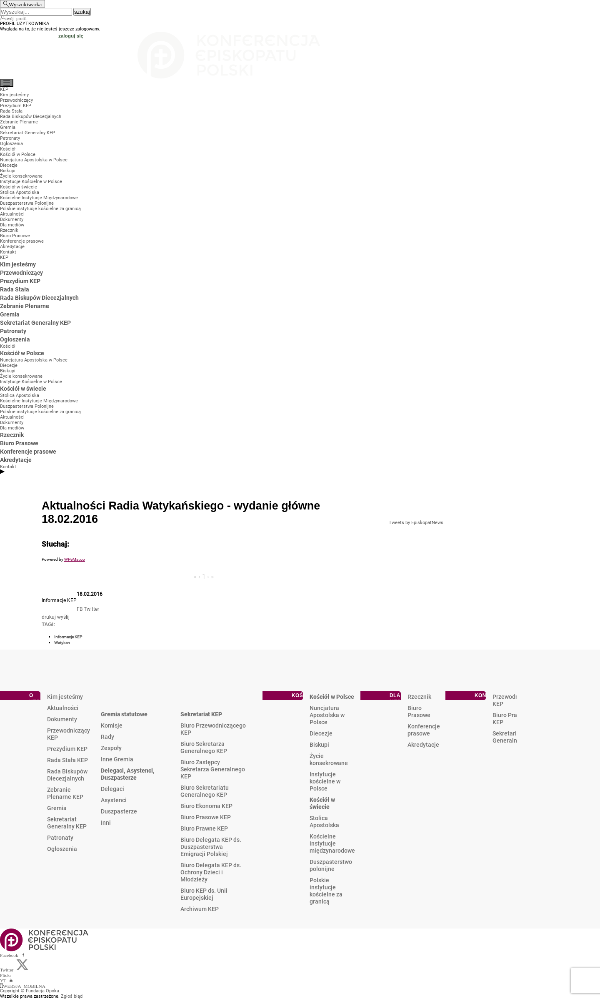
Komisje (111, 725)
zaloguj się (70, 35)
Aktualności (62, 708)
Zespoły (111, 748)
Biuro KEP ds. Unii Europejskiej (204, 894)
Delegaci (112, 789)
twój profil (16, 17)
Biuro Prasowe (419, 711)
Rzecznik (419, 696)
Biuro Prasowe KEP (205, 817)
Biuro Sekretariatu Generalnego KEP (204, 791)
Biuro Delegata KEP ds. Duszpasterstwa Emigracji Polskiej (210, 846)
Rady (107, 736)
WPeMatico (74, 559)
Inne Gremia (117, 759)
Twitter (91, 609)
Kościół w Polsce (332, 696)
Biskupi (319, 744)
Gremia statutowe (124, 714)
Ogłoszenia (62, 849)
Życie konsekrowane (329, 759)
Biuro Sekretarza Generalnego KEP (203, 747)
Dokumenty (62, 719)
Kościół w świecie (322, 803)
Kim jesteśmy (65, 696)
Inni (106, 822)
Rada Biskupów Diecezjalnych (67, 775)
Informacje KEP (68, 637)
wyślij (63, 617)
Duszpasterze (119, 811)
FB (79, 609)
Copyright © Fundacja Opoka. (30, 991)
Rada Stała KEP (67, 760)
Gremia (57, 808)
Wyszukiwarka (25, 4)
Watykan (62, 642)
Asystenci (114, 800)
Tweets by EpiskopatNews (416, 522)
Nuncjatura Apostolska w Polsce (327, 715)
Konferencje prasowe (424, 730)
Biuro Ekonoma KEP (206, 806)
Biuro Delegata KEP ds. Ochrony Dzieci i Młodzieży (210, 872)
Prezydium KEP (67, 748)
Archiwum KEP (199, 909)
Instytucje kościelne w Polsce (325, 781)
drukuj (49, 617)
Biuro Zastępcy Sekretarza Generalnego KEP (212, 769)
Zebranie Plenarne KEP (65, 793)
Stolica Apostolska (324, 821)
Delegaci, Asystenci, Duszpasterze (128, 774)
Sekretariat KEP (201, 714)
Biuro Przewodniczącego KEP (213, 729)
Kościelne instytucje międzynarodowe (332, 843)
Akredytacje (423, 744)
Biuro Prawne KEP (204, 828)
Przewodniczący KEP (68, 734)
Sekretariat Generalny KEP (67, 823)
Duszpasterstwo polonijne (331, 865)
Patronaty (60, 837)
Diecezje (321, 733)
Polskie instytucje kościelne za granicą (326, 891)
